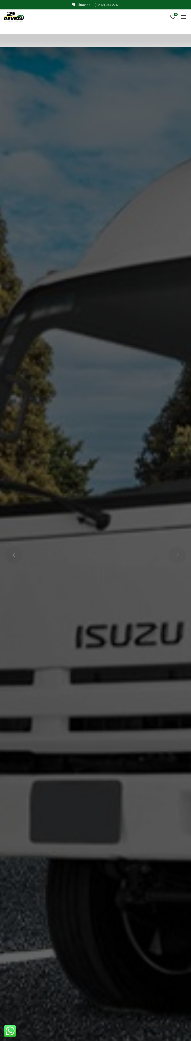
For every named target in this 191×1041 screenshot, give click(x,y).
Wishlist (175, 14)
